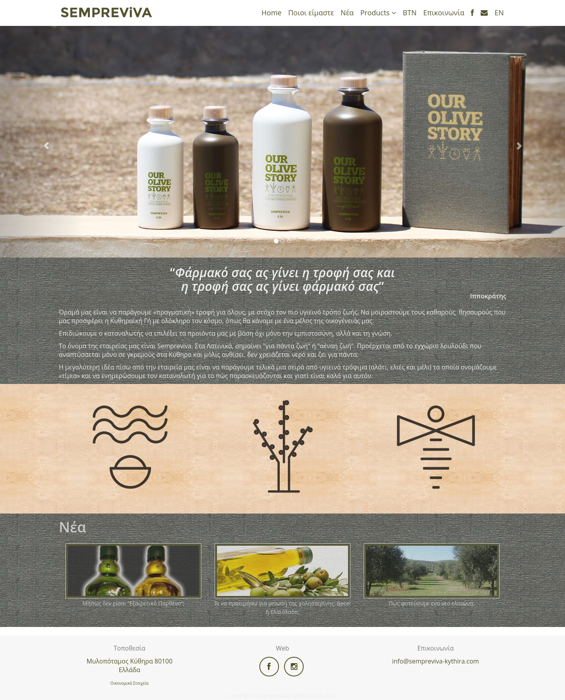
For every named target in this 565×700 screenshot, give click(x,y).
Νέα (347, 12)
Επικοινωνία (444, 12)
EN (499, 12)
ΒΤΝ (410, 12)
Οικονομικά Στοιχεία (130, 683)
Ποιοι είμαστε (311, 12)
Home (272, 12)
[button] (42, 142)
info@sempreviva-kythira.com (435, 661)
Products (378, 12)
